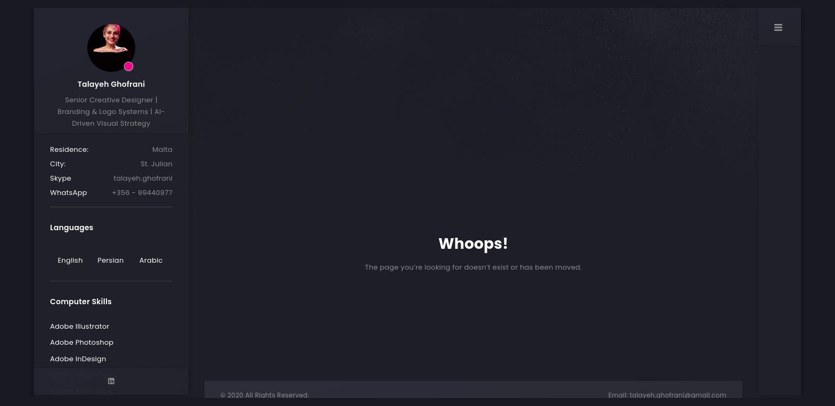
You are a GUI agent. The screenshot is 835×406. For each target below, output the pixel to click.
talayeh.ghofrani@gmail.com (677, 395)
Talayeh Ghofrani (111, 84)
